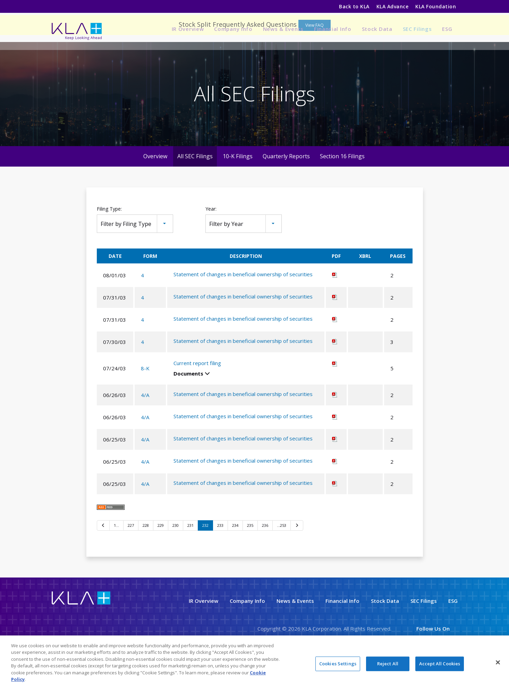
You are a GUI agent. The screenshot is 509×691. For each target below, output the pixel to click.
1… (116, 555)
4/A (145, 424)
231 (190, 555)
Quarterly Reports (286, 186)
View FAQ (314, 55)
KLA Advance (392, 6)
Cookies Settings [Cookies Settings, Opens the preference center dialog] (337, 664)
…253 (281, 555)
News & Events (283, 28)
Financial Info (332, 28)
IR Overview (188, 28)
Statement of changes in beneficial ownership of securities (243, 304)
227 (131, 555)
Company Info (233, 28)
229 (161, 555)
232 (205, 555)
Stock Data (377, 28)
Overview (155, 186)
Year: (211, 238)
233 (220, 555)
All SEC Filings (195, 186)
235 (250, 555)
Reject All (387, 664)
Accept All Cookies (439, 664)
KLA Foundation (436, 6)
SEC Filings (417, 28)
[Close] (498, 663)
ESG (447, 28)
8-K (145, 398)
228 (146, 555)
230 (175, 555)
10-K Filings (238, 186)
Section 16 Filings (342, 186)
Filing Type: (109, 238)
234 (235, 555)
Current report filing (197, 393)
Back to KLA (354, 6)
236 (265, 555)
